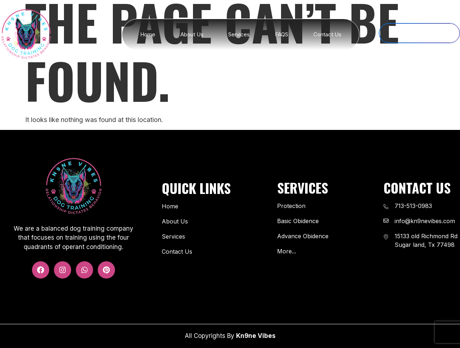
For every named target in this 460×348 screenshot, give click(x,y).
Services (239, 34)
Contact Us (327, 34)
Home (147, 34)
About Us (191, 34)
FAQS (281, 34)
